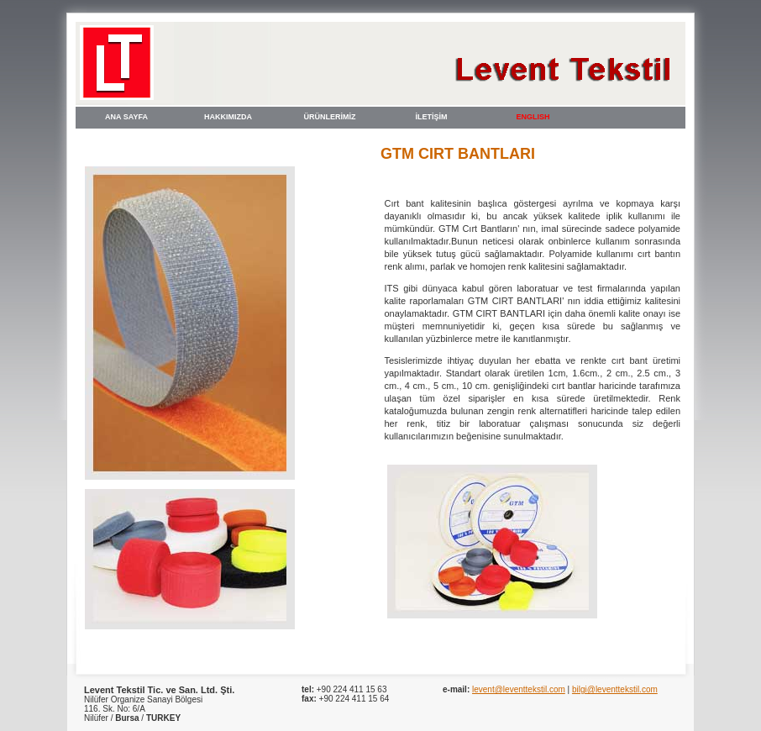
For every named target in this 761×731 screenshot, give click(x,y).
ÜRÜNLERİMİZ (330, 117)
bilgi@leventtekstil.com (615, 689)
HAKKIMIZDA (228, 117)
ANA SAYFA (126, 117)
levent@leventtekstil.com (518, 689)
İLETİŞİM (432, 117)
